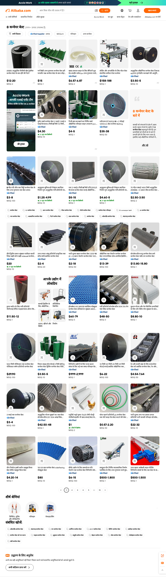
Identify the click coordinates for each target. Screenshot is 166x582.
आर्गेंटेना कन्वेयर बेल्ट (73, 529)
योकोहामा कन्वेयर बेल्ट (134, 535)
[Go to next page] (105, 490)
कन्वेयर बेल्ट (12, 210)
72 (100, 490)
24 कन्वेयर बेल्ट (143, 210)
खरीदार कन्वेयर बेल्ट (132, 529)
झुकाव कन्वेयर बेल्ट (57, 535)
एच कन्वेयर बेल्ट (55, 529)
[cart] (130, 11)
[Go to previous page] (60, 490)
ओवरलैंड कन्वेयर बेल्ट (107, 216)
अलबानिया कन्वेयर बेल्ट (33, 216)
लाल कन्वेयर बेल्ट (72, 216)
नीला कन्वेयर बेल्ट (65, 210)
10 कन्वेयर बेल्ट (29, 210)
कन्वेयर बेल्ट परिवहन (103, 210)
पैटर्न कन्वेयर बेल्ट (54, 216)
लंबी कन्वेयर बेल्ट (13, 541)
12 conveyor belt (124, 210)
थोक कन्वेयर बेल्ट (114, 535)
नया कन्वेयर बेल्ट (13, 216)
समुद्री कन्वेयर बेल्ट (77, 535)
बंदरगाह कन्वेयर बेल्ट (127, 216)
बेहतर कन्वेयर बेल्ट (96, 535)
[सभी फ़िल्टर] (15, 34)
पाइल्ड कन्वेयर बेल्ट (38, 535)
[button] (41, 64)
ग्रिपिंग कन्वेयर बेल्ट (113, 529)
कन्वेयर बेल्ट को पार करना (16, 535)
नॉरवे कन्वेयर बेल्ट (83, 210)
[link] (162, 555)
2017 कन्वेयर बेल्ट (94, 529)
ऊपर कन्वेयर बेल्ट (46, 210)
